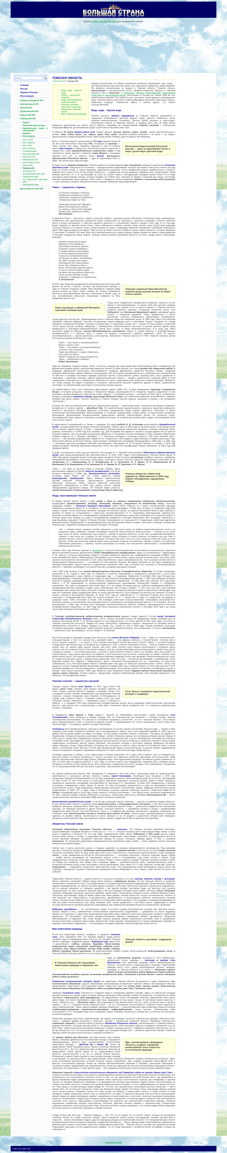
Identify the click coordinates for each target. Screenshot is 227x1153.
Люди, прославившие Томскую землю (71, 101)
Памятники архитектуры (33, 125)
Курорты (26, 133)
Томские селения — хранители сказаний (71, 105)
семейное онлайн (113, 1142)
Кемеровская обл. (30, 160)
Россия (24, 89)
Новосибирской (153, 93)
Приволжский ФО (29, 111)
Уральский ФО (27, 115)
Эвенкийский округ (30, 184)
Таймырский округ (30, 177)
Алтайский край (29, 151)
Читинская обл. (29, 171)
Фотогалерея (27, 96)
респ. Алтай (27, 140)
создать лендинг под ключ (104, 21)
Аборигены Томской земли (71, 110)
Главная (24, 85)
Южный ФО (26, 107)
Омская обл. (27, 165)
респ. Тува (27, 145)
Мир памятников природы (73, 114)
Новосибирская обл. (31, 162)
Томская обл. (28, 168)
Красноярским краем (115, 95)
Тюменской (128, 93)
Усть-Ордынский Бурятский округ (34, 180)
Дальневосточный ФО (31, 188)
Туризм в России (29, 92)
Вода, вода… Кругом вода (71, 91)
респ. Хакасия (28, 148)
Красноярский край (30, 154)
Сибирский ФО (28, 118)
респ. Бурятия (28, 143)
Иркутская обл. (29, 157)
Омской (140, 93)
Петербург (97, 550)
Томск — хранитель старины (70, 96)
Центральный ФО (29, 104)
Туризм (25, 122)
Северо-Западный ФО (31, 100)
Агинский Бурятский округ (33, 174)
